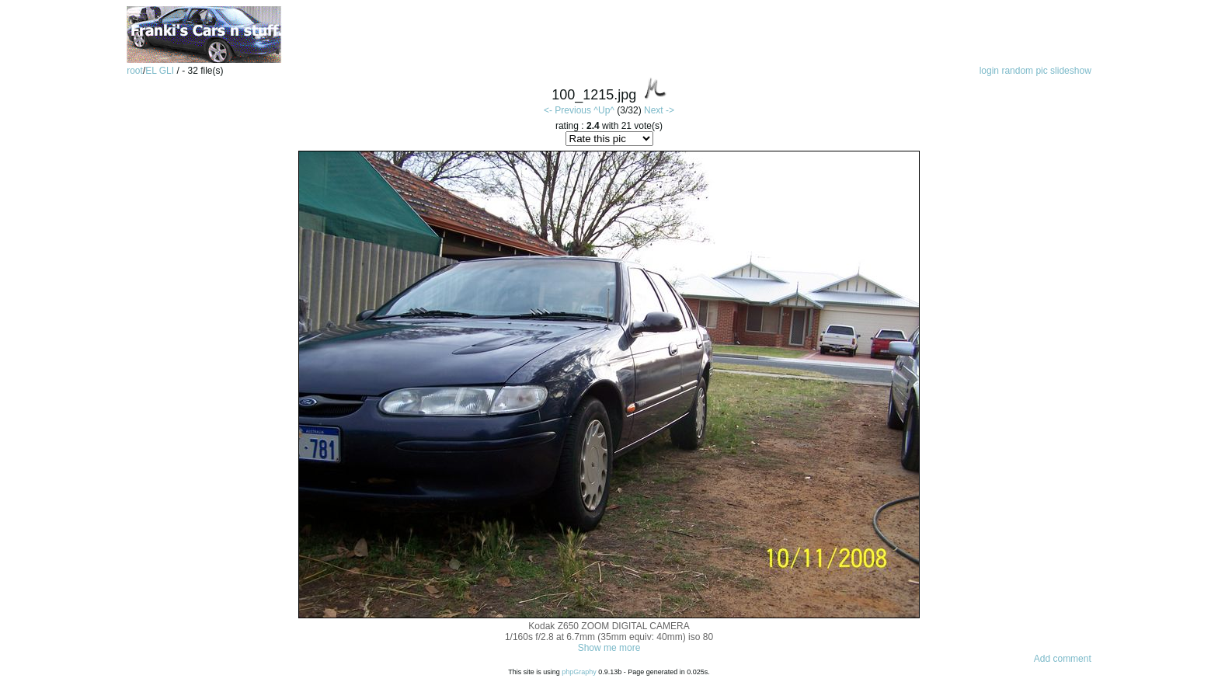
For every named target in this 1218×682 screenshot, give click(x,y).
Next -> (659, 110)
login (989, 70)
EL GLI (160, 70)
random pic (1024, 70)
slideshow (1070, 70)
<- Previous (567, 110)
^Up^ (603, 110)
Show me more (609, 647)
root (135, 70)
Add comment (1062, 658)
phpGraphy (579, 672)
